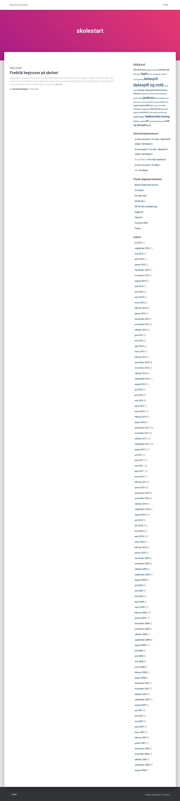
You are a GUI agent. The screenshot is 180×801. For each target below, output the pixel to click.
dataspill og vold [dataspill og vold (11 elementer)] (148, 85)
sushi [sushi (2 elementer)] (136, 117)
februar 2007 (141, 737)
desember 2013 (142, 319)
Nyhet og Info (16, 68)
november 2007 (142, 689)
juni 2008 (139, 656)
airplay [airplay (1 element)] (148, 70)
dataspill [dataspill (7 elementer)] (151, 79)
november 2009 (142, 563)
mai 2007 (139, 721)
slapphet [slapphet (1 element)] (136, 112)
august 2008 (140, 645)
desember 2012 (142, 362)
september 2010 (142, 509)
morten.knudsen (142, 139)
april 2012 (139, 406)
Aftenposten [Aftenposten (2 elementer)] (139, 69)
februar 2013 (141, 357)
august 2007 (140, 705)
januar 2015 (140, 264)
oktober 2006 (141, 759)
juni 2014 (139, 286)
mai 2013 (139, 341)
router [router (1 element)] (156, 106)
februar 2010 (141, 547)
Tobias (138, 228)
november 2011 (142, 433)
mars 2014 (140, 303)
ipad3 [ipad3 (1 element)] (135, 98)
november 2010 (142, 498)
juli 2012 (138, 389)
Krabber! (156, 165)
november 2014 (142, 275)
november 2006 (142, 754)
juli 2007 (138, 710)
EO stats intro (141, 196)
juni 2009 (139, 591)
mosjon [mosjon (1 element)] (157, 102)
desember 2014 (142, 270)
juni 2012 (139, 395)
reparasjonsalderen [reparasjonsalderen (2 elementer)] (143, 105)
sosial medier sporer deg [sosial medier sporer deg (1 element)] (157, 112)
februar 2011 (141, 482)
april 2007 (139, 727)
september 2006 (142, 765)
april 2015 (139, 259)
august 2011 (140, 449)
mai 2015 (139, 254)
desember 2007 (142, 683)
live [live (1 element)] (167, 98)
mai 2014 (139, 292)
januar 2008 (140, 678)
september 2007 (142, 699)
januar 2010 (140, 553)
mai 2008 (139, 661)
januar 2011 (140, 487)
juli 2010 (138, 520)
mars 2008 (140, 667)
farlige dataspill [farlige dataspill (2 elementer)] (145, 90)
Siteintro (139, 217)
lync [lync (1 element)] (134, 102)
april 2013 (139, 346)
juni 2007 (139, 716)
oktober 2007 (141, 694)
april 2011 (139, 471)
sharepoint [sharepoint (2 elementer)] (155, 109)
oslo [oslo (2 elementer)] (162, 102)
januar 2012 (140, 422)
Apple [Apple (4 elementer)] (144, 73)
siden (34, 89)
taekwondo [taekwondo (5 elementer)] (152, 116)
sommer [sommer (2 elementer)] (144, 112)
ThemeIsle (165, 795)
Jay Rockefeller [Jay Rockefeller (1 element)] (160, 98)
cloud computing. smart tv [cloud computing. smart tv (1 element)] (157, 74)
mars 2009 (140, 607)
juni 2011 (139, 460)
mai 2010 (139, 531)
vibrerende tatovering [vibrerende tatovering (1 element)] (156, 121)
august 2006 (140, 770)
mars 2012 (140, 411)
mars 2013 (140, 351)
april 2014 (139, 297)
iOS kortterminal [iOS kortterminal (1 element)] (161, 94)
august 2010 (140, 515)
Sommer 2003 (141, 223)
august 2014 (140, 281)
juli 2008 (138, 651)
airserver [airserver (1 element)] (154, 70)
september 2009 (142, 574)
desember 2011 (142, 428)
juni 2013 (139, 335)
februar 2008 (141, 672)
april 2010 (139, 536)
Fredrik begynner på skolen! (34, 72)
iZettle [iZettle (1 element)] (140, 98)
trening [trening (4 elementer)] (165, 116)
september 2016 (142, 248)
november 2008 (142, 629)
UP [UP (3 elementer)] (147, 120)
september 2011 (142, 444)
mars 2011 (140, 477)
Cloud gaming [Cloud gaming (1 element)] (138, 79)
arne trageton (141, 149)
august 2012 (140, 384)
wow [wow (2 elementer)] (149, 125)
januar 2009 (140, 618)
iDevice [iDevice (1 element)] (152, 94)
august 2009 (140, 580)
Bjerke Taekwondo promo (146, 185)
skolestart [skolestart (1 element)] (164, 109)
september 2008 (142, 640)
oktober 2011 (141, 438)
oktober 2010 (141, 504)
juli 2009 (138, 585)
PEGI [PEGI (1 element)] (166, 102)
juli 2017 (138, 243)
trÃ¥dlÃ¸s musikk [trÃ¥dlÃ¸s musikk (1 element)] (139, 121)
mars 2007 (140, 732)
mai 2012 (139, 400)
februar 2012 (141, 417)
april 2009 (139, 602)
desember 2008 (142, 623)
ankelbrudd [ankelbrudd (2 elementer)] (163, 69)
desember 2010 (142, 493)
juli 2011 (138, 455)
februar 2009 (141, 612)
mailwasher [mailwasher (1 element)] (150, 102)
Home (165, 5)
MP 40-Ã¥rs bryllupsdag (146, 206)
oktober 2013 (141, 330)
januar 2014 (140, 313)
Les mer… (59, 84)
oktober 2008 (141, 634)
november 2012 (142, 368)
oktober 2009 (141, 569)
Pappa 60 (139, 212)
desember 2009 (142, 558)
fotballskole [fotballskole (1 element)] (145, 94)
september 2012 (142, 379)
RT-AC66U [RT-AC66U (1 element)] (161, 106)
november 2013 (142, 324)
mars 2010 (140, 542)
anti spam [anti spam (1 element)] (136, 74)
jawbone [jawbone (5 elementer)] (148, 97)
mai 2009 (139, 596)
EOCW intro (140, 201)
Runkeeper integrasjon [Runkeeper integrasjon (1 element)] (141, 109)
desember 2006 (142, 748)
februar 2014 (141, 308)
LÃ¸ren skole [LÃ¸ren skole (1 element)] (141, 102)
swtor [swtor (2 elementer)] (142, 117)
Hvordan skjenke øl (157, 159)
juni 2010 (139, 525)
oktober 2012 (141, 373)
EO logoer (139, 190)
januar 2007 (140, 743)
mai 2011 (139, 466)
